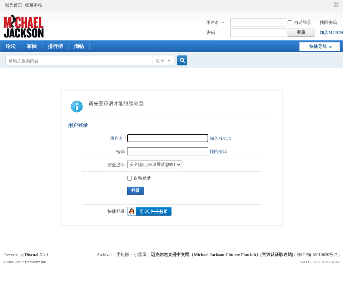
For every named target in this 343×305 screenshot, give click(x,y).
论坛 (11, 46)
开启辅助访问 (329, 5)
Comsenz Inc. (36, 262)
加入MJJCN (331, 32)
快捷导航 (318, 46)
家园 (32, 46)
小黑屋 (140, 254)
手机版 (122, 254)
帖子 (160, 60)
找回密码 (328, 22)
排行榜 (55, 46)
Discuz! (32, 254)
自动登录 (299, 22)
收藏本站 (33, 5)
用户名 (212, 22)
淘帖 (79, 46)
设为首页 (13, 5)
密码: (121, 151)
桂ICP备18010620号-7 (317, 254)
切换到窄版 (335, 5)
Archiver (104, 254)
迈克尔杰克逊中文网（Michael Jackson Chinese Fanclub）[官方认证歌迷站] (222, 254)
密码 (211, 32)
